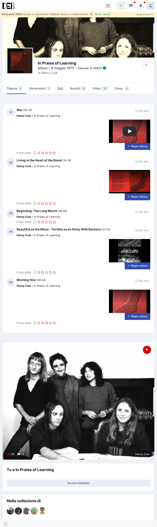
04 (11, 231)
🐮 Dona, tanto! (100, 14)
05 (11, 282)
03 (11, 213)
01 (10, 112)
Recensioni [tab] (40, 88)
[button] (121, 6)
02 (11, 162)
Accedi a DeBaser (78, 483)
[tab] (60, 89)
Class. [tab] (121, 88)
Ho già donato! (144, 14)
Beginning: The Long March (37, 211)
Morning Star (26, 280)
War (20, 110)
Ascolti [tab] (78, 88)
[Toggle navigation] (108, 6)
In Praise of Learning (47, 115)
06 (11, 454)
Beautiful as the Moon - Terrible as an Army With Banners (59, 229)
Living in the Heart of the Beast (39, 160)
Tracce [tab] (15, 88)
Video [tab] (100, 88)
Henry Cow (49, 73)
